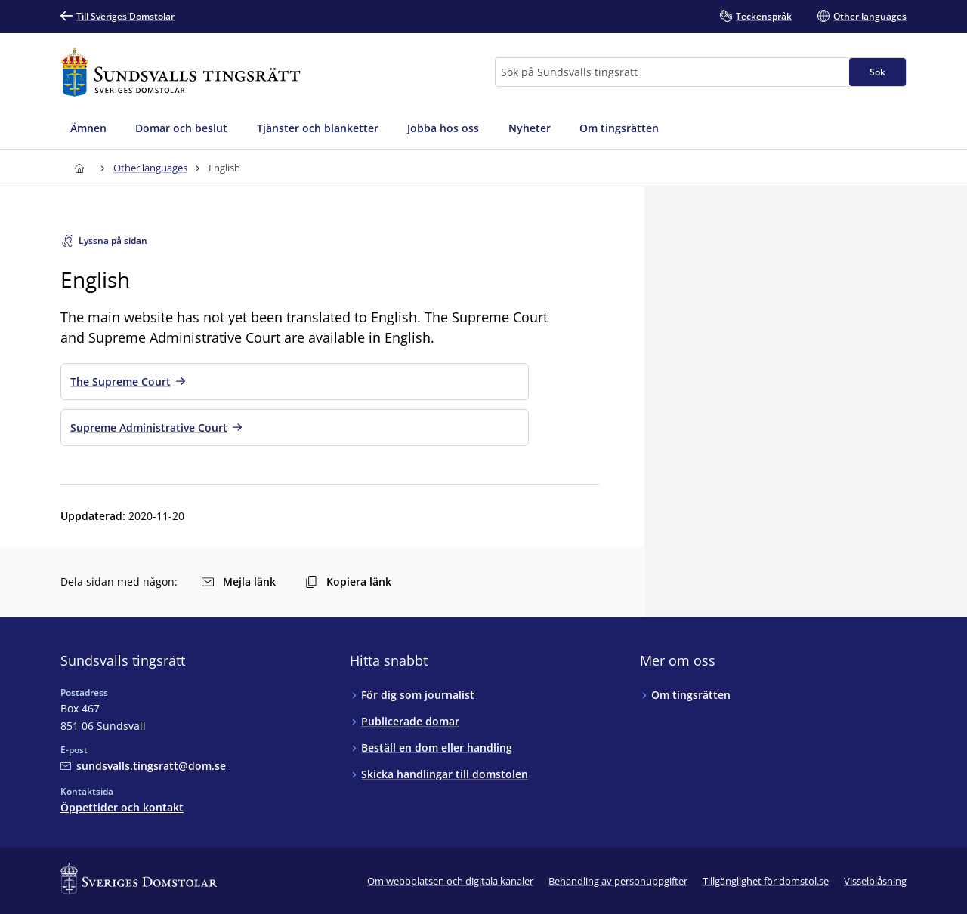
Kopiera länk (348, 581)
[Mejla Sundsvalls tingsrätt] (143, 765)
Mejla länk (239, 581)
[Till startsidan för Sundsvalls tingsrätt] (180, 72)
